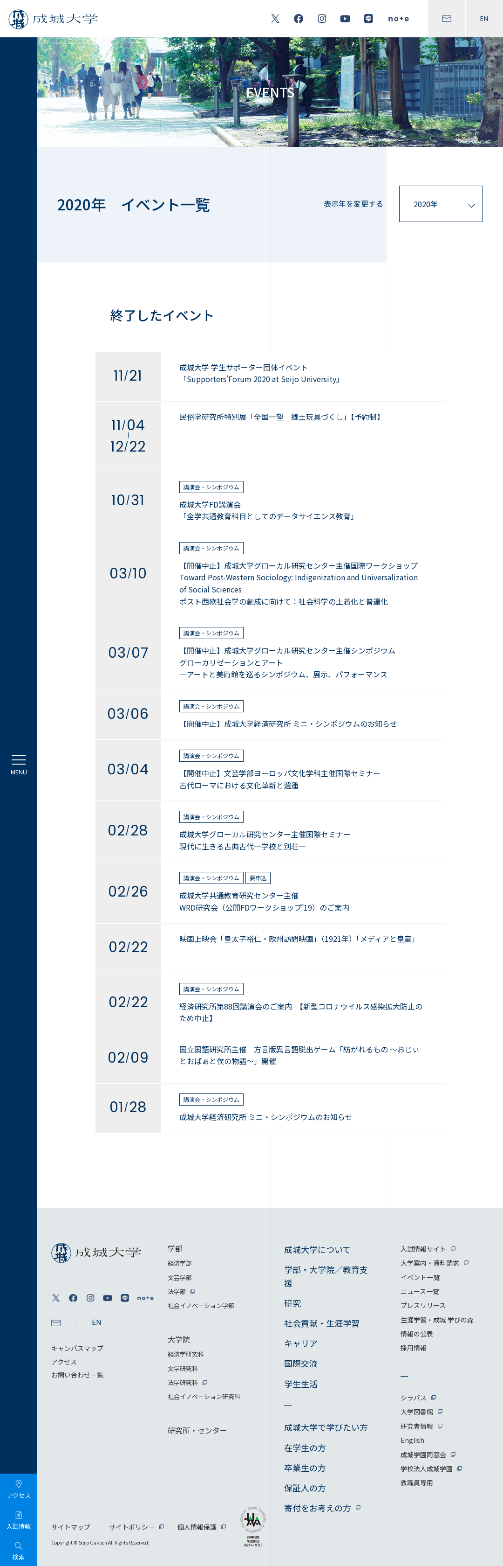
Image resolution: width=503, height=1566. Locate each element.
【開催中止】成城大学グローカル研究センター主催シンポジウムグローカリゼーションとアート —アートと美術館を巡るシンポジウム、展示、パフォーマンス (287, 662)
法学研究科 (183, 1382)
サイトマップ (70, 1527)
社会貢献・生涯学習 (322, 1323)
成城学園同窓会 (423, 1454)
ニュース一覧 (420, 1291)
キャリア (301, 1343)
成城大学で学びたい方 (326, 1427)
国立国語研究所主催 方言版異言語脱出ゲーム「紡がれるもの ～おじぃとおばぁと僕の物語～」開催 (299, 1055)
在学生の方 (305, 1447)
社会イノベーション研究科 (204, 1396)
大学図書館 (417, 1411)
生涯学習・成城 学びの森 (437, 1319)
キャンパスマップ (77, 1348)
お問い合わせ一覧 (77, 1374)
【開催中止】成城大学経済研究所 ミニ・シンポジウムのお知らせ (288, 723)
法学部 (177, 1291)
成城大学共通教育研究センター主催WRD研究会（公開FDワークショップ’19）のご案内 (264, 901)
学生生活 (301, 1384)
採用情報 (414, 1347)
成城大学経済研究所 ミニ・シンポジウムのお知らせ (266, 1116)
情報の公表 (417, 1333)
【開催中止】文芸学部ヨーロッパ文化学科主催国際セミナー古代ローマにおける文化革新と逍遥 (280, 779)
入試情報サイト (423, 1248)
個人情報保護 (197, 1527)
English (412, 1440)
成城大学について (317, 1249)
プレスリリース (423, 1305)
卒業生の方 (305, 1468)
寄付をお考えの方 (317, 1508)
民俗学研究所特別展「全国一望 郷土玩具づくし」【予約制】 (281, 416)
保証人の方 (305, 1488)
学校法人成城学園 (427, 1468)
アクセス (64, 1361)
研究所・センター (197, 1430)
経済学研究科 (186, 1354)
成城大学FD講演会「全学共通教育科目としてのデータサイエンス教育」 (268, 510)
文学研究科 (183, 1368)
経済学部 (180, 1263)
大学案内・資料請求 (430, 1262)
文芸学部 (180, 1277)
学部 (175, 1248)
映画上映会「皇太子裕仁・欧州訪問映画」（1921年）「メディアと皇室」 (299, 938)
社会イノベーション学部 (201, 1305)
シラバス (414, 1397)
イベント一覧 (420, 1277)
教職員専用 (417, 1482)
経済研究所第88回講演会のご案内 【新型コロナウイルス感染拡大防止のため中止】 (300, 1012)
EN (484, 18)
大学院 (179, 1339)
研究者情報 (417, 1426)
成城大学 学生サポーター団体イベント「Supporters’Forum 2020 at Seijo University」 (261, 373)
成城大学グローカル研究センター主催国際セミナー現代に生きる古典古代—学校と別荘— (265, 840)
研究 (292, 1303)
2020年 (426, 203)
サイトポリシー (132, 1527)
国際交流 (301, 1363)
